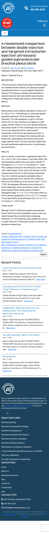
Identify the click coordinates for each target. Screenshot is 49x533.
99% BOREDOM (9, 357)
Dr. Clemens (29, 68)
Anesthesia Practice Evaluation (14, 439)
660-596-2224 (37, 9)
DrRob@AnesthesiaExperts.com (15, 508)
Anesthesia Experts (9, 514)
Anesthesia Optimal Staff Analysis (15, 435)
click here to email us (24, 406)
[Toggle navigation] (4, 33)
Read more (40, 279)
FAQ (3, 492)
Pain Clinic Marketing (10, 455)
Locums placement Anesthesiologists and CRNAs (21, 451)
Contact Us (5, 483)
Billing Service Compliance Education (16, 447)
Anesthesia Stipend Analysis (13, 443)
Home (3, 467)
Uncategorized (16, 234)
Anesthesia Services (9, 475)
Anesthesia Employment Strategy (15, 426)
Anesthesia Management (11, 431)
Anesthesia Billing (8, 422)
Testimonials (6, 487)
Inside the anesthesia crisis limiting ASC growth (22, 268)
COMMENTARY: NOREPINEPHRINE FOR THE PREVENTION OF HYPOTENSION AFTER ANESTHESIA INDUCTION (21, 311)
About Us (5, 471)
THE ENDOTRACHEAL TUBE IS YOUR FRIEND (21, 335)
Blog (3, 479)
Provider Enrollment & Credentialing (15, 459)
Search (43, 254)
